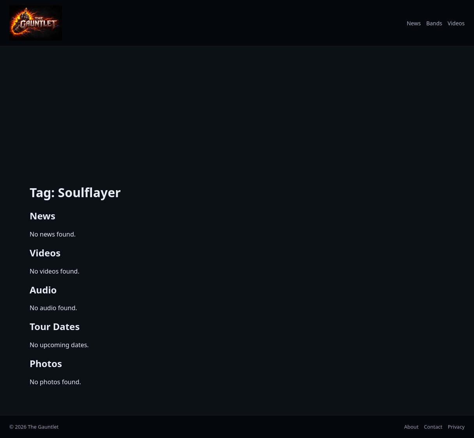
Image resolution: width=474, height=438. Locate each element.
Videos (456, 23)
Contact (433, 426)
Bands (434, 23)
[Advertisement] (237, 110)
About (411, 426)
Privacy (456, 426)
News (414, 23)
